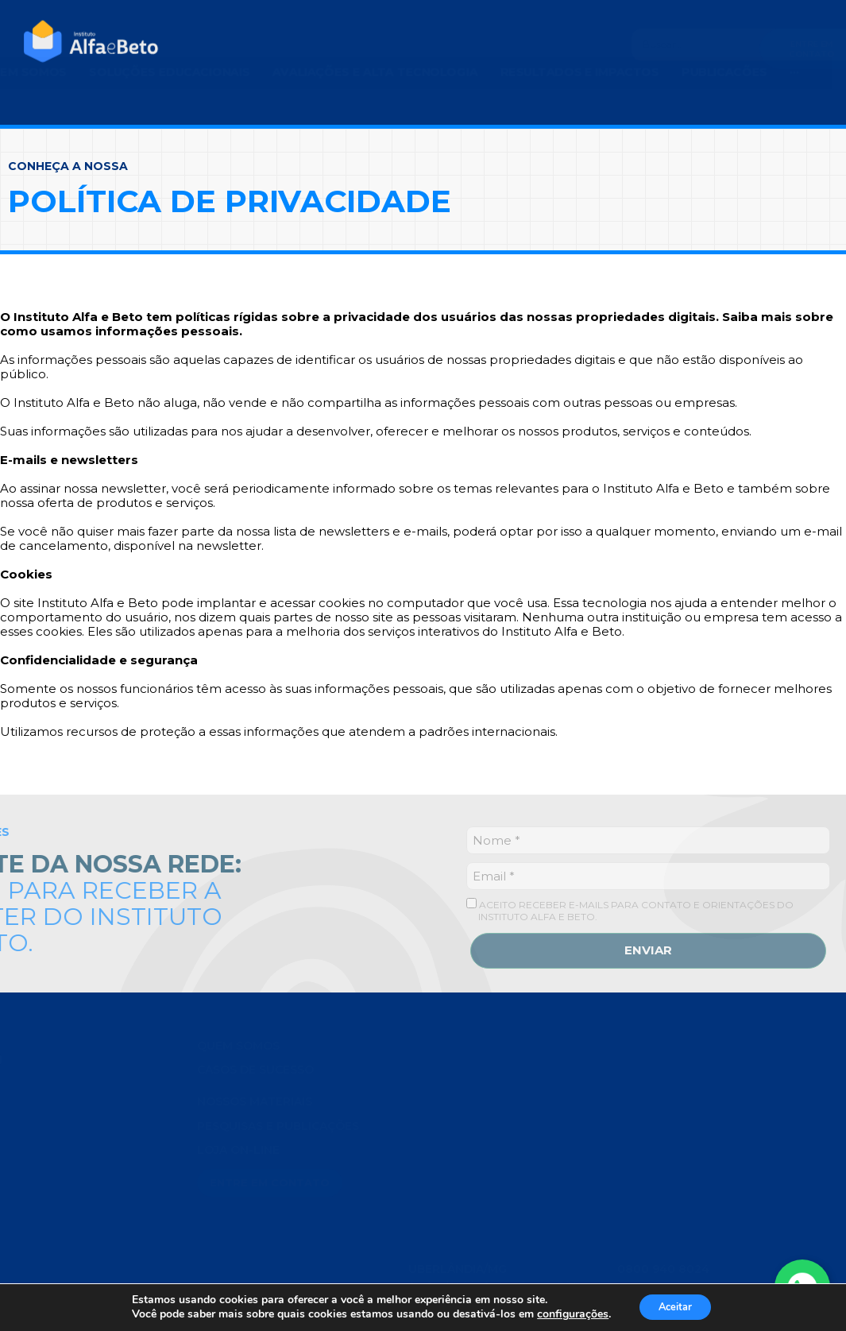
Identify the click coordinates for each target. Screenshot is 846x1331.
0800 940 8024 (663, 1257)
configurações (566, 1313)
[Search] (622, 44)
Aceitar (675, 1306)
